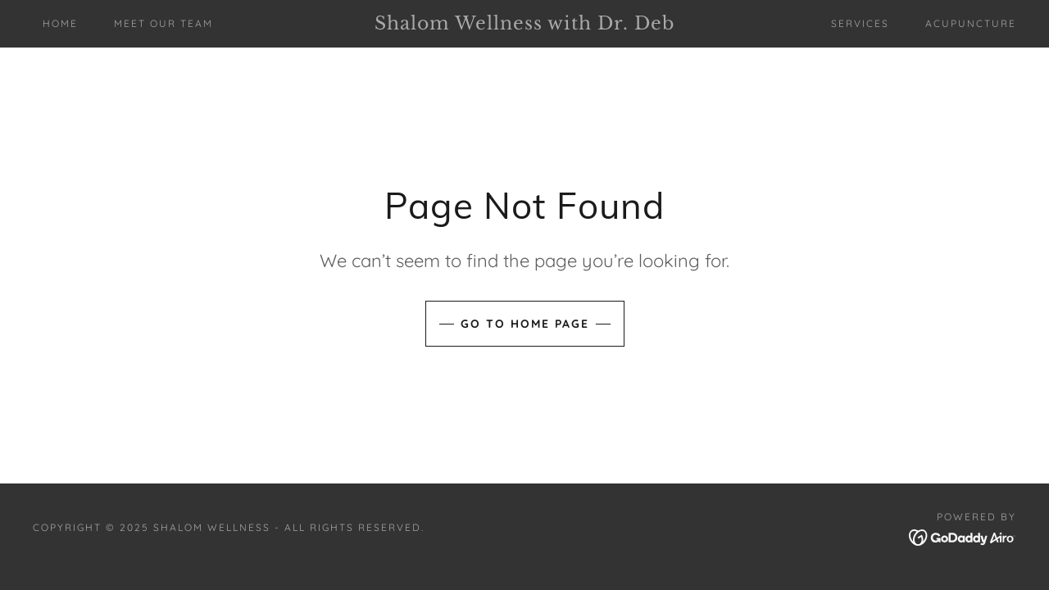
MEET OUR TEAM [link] (163, 23)
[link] (524, 24)
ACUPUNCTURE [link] (970, 23)
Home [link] (60, 23)
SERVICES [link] (860, 23)
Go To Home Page (525, 323)
